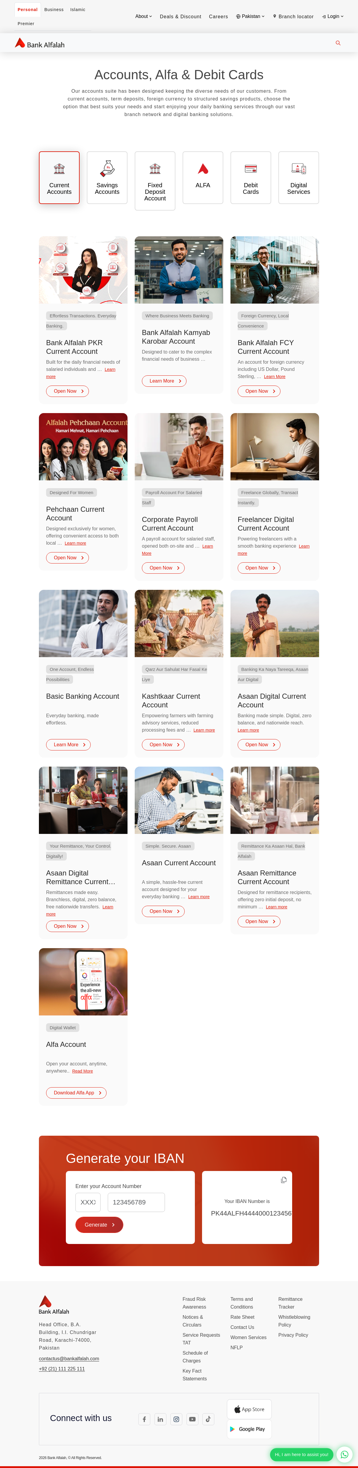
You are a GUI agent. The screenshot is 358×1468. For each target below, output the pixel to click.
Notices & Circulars (193, 1321)
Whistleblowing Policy (294, 1321)
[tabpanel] (179, 671)
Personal (28, 9)
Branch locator (293, 16)
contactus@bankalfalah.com (69, 1358)
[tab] (59, 177)
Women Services (248, 1337)
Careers (218, 16)
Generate (100, 1225)
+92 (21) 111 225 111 (62, 1368)
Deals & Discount (180, 16)
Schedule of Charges (195, 1356)
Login (332, 16)
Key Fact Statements (195, 1374)
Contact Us (242, 1327)
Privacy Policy (293, 1335)
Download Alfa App (78, 1092)
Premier (26, 23)
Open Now (69, 391)
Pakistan (250, 16)
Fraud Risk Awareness (194, 1303)
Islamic (78, 9)
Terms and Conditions (241, 1303)
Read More (82, 1071)
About (143, 16)
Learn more (75, 543)
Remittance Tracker (290, 1303)
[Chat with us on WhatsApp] (344, 1454)
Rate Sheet (242, 1317)
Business (54, 9)
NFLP (236, 1347)
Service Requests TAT (201, 1339)
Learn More (166, 380)
